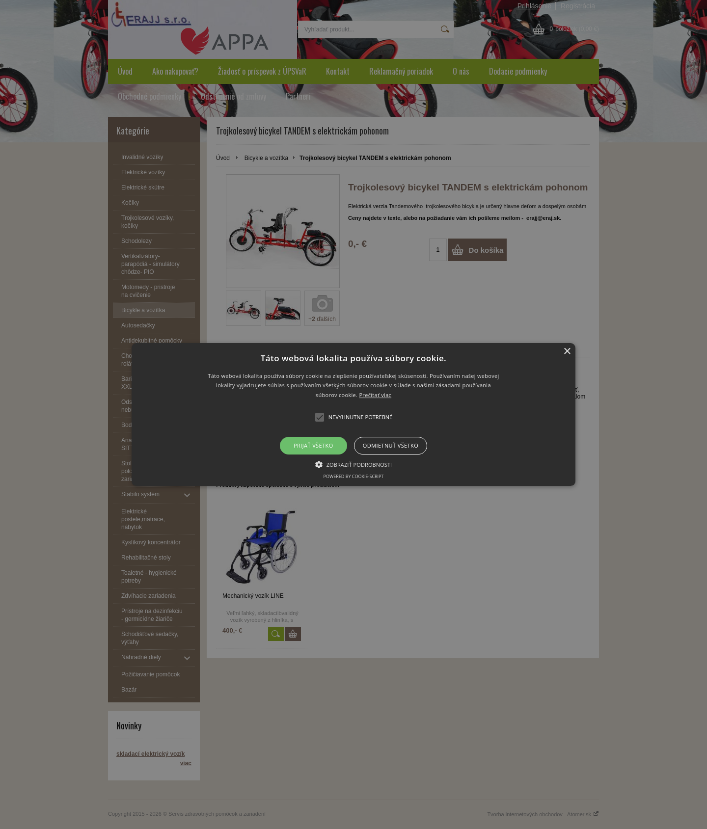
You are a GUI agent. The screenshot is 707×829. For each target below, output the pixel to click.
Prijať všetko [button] (313, 445)
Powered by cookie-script (354, 476)
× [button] (567, 351)
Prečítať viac (375, 395)
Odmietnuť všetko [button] (390, 445)
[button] (353, 414)
